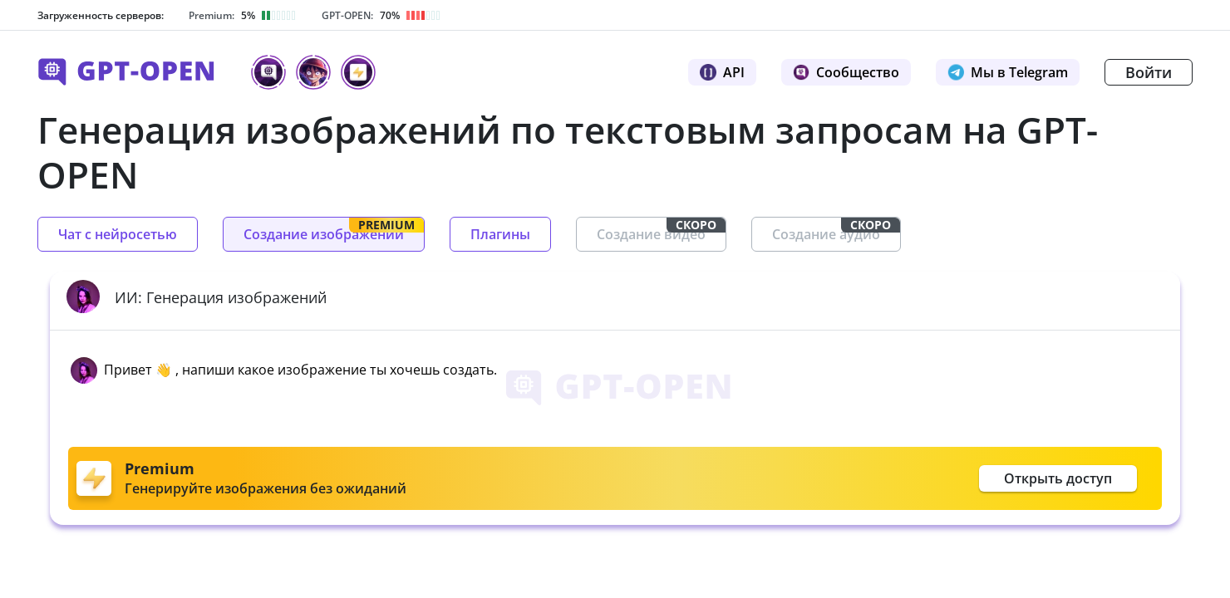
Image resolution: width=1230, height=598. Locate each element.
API (722, 72)
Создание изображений (334, 230)
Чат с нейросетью (117, 234)
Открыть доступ (1058, 478)
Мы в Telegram (1007, 72)
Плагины (500, 234)
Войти (1148, 72)
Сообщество (846, 72)
